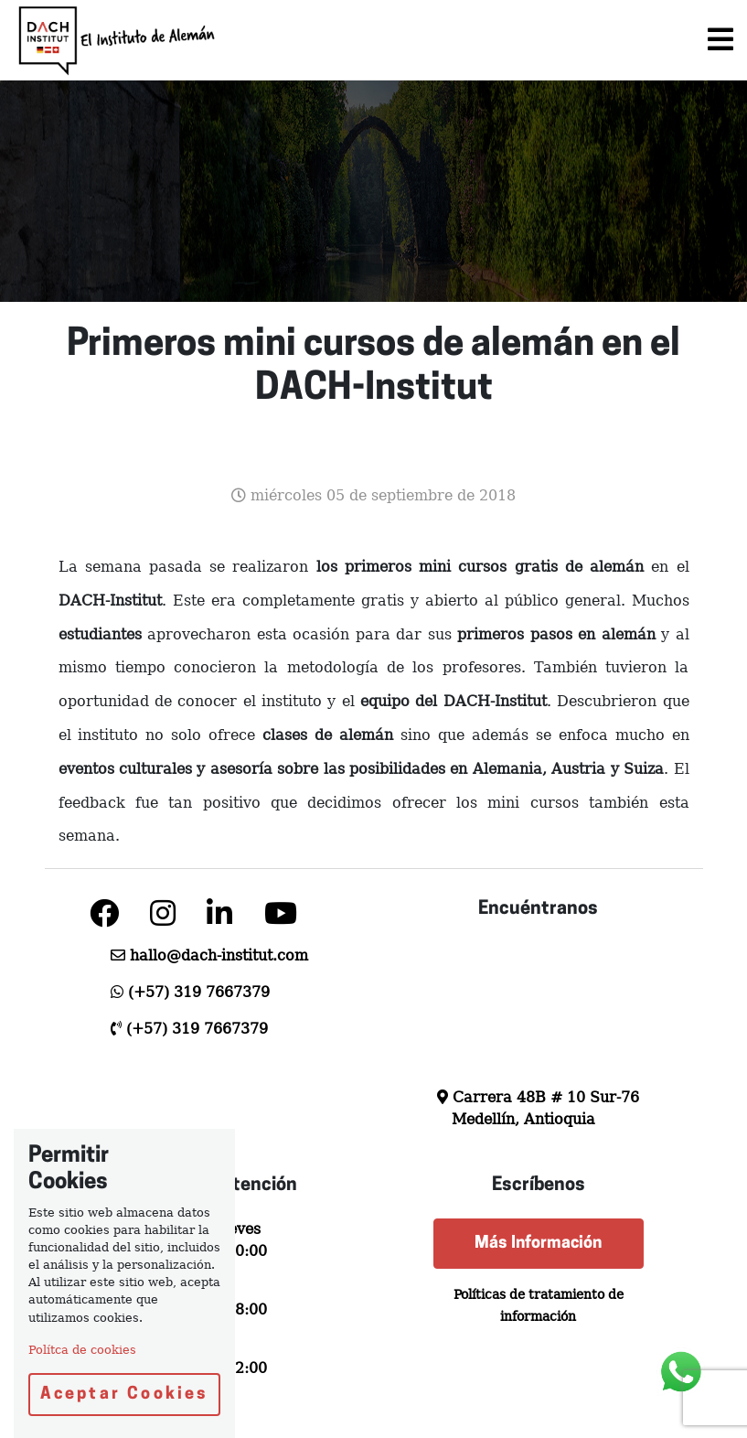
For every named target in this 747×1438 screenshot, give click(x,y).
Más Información (538, 1243)
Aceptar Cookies (124, 1394)
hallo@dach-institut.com (219, 955)
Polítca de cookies (82, 1350)
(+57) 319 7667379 (199, 992)
